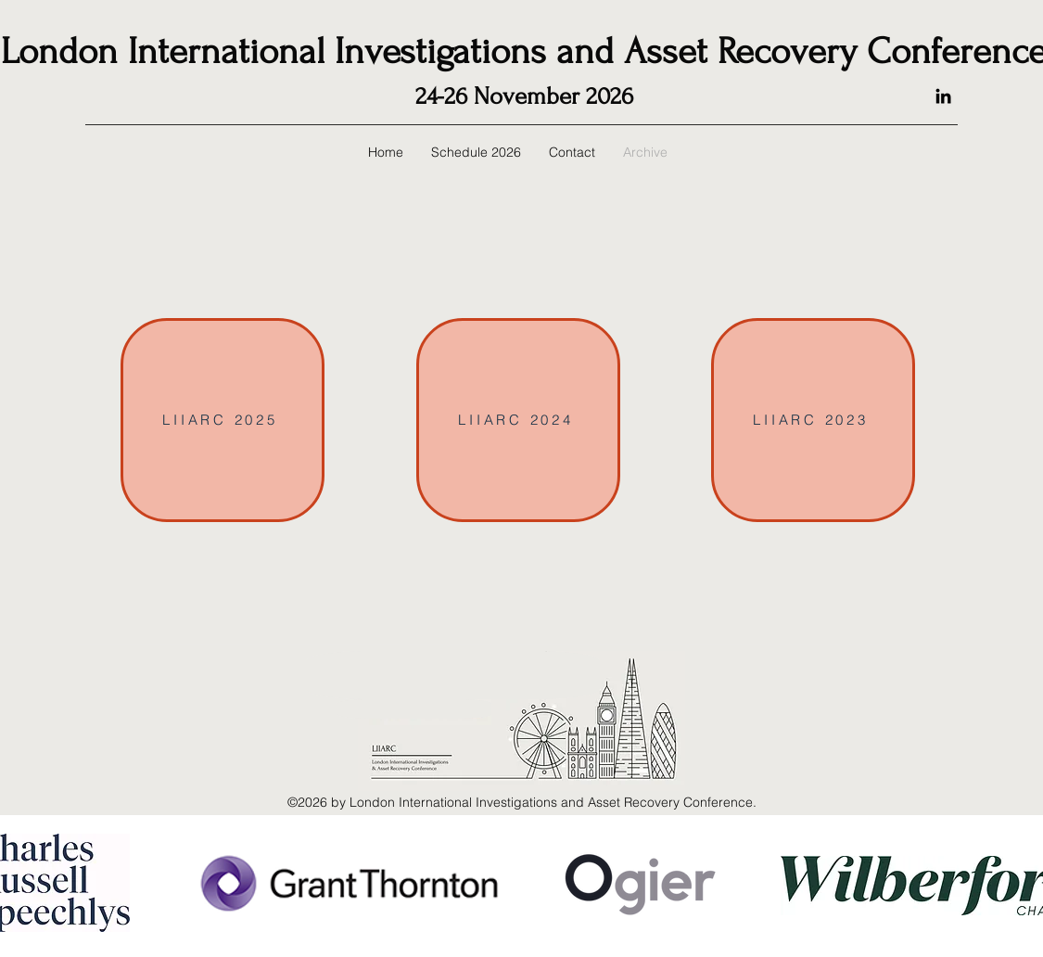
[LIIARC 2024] (518, 420)
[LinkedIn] (943, 96)
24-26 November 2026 (524, 96)
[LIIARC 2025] (222, 420)
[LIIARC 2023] (813, 420)
